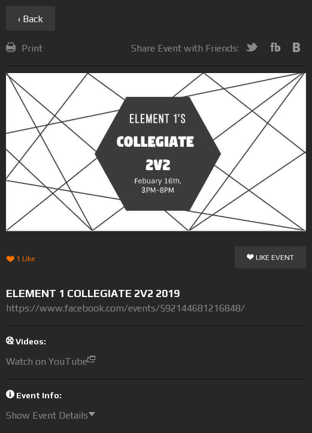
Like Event (270, 258)
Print (24, 48)
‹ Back (30, 19)
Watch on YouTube (53, 361)
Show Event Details (53, 415)
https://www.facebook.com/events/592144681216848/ (125, 308)
